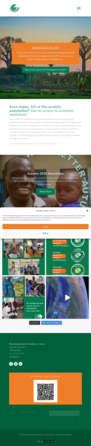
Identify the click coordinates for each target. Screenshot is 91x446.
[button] (87, 211)
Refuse (45, 233)
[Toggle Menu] (79, 8)
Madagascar (45, 48)
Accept (45, 226)
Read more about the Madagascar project (45, 69)
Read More (45, 191)
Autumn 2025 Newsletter (45, 174)
